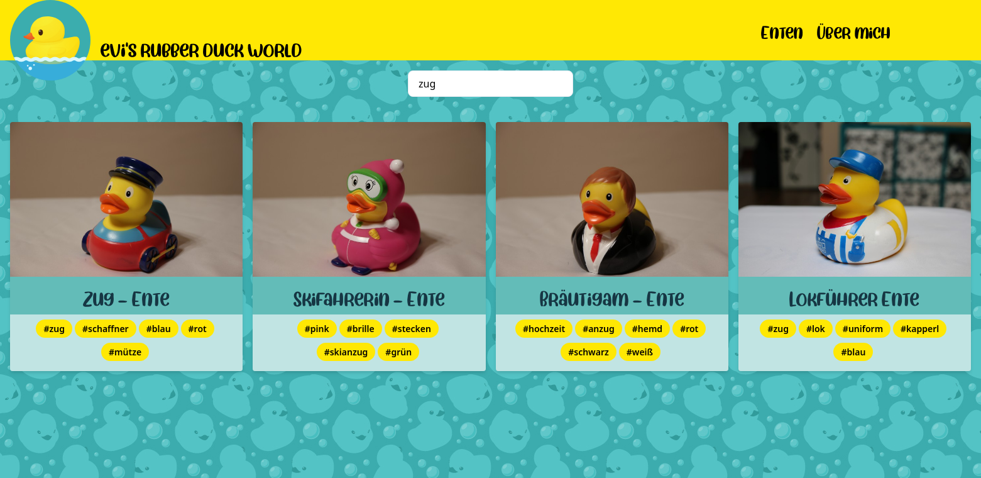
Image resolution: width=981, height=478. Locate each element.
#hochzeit (544, 329)
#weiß (640, 352)
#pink (317, 329)
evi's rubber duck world (201, 48)
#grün (398, 352)
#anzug (599, 329)
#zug (54, 329)
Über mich (854, 30)
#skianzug (346, 352)
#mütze (125, 352)
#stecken (411, 329)
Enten (782, 30)
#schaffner (105, 329)
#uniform (863, 329)
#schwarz (588, 352)
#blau (158, 329)
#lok (815, 329)
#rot (198, 329)
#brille (361, 329)
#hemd (647, 329)
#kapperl (920, 329)
